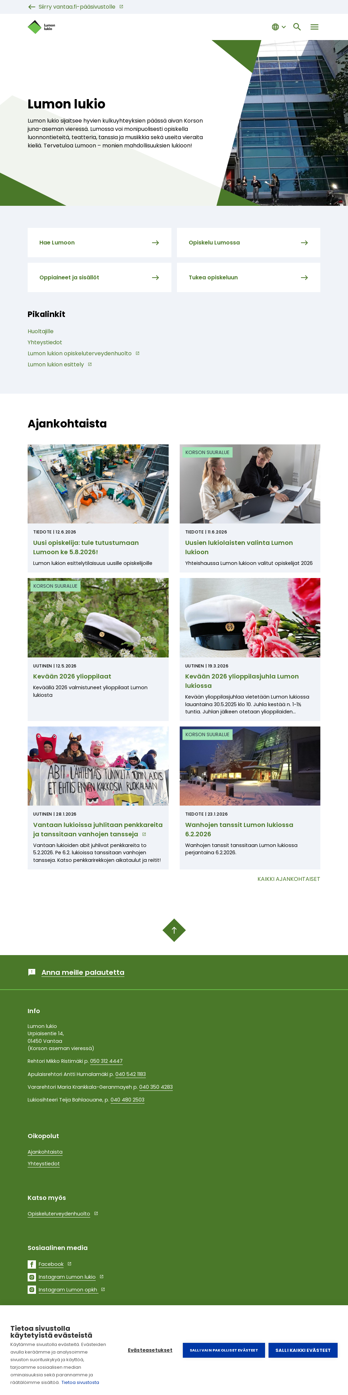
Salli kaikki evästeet (303, 1350)
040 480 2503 (127, 1099)
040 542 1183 (130, 1074)
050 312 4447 (106, 1061)
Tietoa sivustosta (80, 1382)
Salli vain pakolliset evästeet (224, 1350)
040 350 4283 (156, 1087)
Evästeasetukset (150, 1350)
